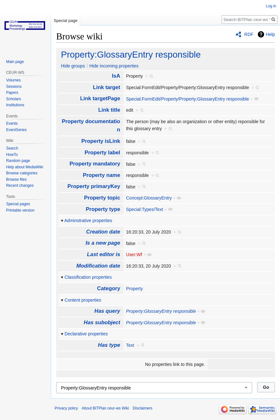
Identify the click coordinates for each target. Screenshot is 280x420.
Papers (12, 92)
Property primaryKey (93, 186)
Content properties (82, 300)
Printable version (20, 210)
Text (130, 345)
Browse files (16, 179)
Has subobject (102, 322)
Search (12, 148)
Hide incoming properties (113, 65)
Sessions (14, 86)
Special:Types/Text (144, 209)
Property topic (102, 198)
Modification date (98, 266)
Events (12, 123)
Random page (18, 160)
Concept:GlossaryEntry (149, 197)
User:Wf (134, 254)
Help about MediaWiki (24, 167)
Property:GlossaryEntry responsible (131, 55)
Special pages (18, 204)
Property (134, 288)
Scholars (13, 99)
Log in (271, 6)
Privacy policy (66, 408)
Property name (101, 175)
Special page (65, 20)
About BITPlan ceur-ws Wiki (105, 408)
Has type (109, 345)
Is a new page (102, 243)
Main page (15, 62)
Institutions (15, 105)
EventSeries (16, 130)
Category (108, 288)
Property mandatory (95, 164)
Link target (106, 87)
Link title (109, 110)
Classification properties (88, 277)
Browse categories (21, 173)
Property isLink (100, 141)
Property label (102, 153)
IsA (116, 76)
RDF (249, 34)
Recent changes (20, 185)
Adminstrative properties (88, 220)
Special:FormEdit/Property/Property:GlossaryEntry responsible (187, 99)
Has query (107, 311)
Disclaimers (142, 408)
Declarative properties (86, 333)
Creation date (103, 232)
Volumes (13, 80)
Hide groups (73, 65)
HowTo (12, 154)
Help (270, 34)
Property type (103, 209)
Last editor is (103, 254)
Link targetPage (100, 98)
